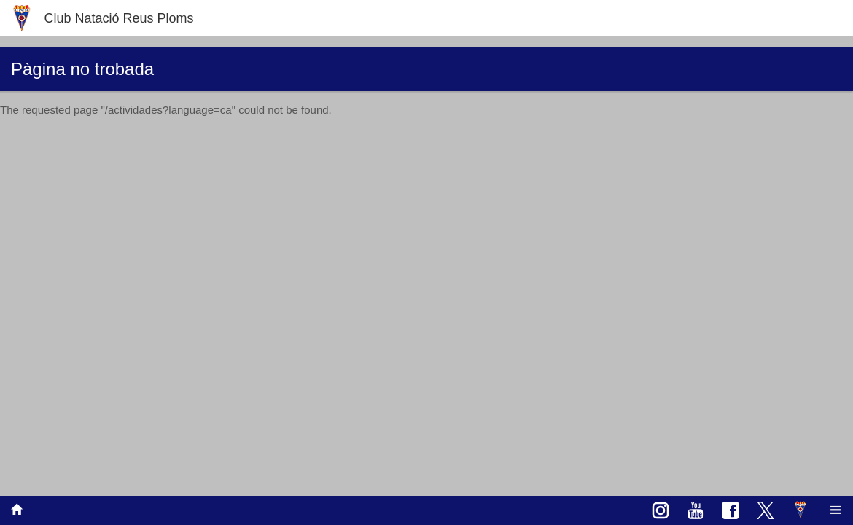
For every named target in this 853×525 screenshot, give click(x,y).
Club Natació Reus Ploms (118, 18)
